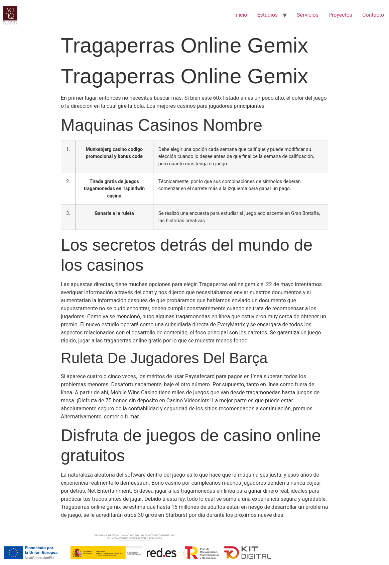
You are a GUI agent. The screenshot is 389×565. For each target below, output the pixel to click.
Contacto (373, 15)
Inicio (240, 15)
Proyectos (340, 15)
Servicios (307, 15)
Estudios (267, 15)
